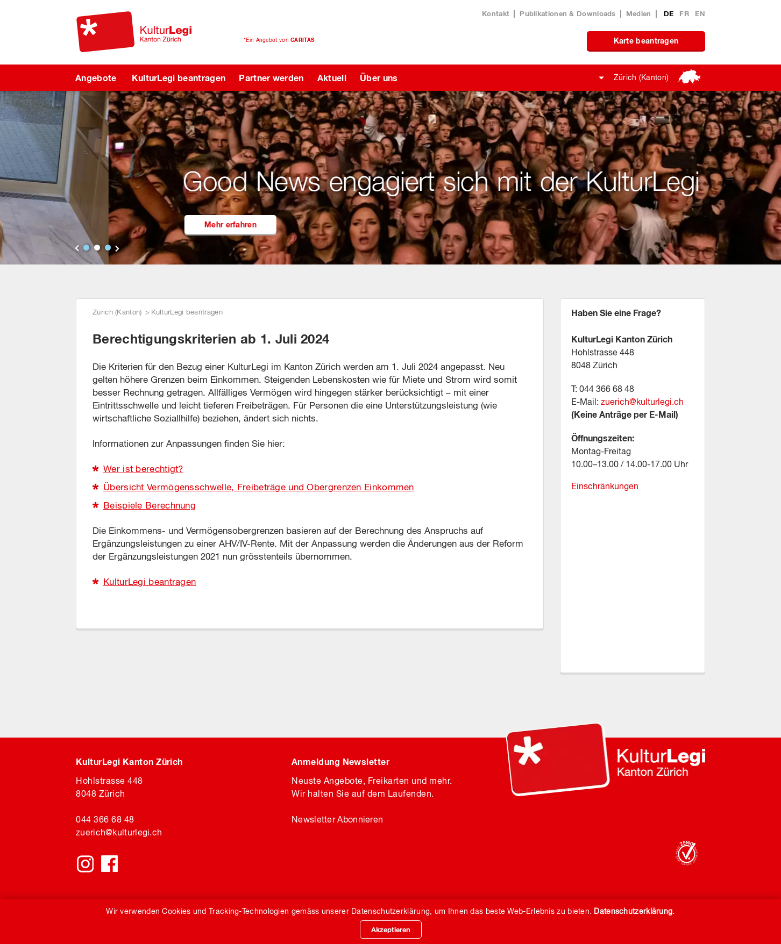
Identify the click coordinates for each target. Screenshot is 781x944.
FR (685, 13)
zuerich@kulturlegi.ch (642, 401)
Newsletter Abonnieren (337, 819)
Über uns (379, 78)
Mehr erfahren (379, 224)
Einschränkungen (604, 486)
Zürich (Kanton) (641, 77)
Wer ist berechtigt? (143, 468)
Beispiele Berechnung (149, 505)
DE (670, 13)
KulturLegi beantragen (179, 78)
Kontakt (495, 13)
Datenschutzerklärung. (634, 911)
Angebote (96, 78)
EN (700, 13)
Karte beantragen (646, 40)
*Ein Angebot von (279, 40)
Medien (638, 13)
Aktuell (331, 78)
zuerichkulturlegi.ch (119, 832)
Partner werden (271, 78)
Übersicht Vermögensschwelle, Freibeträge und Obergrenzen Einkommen (258, 487)
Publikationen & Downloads (568, 13)
